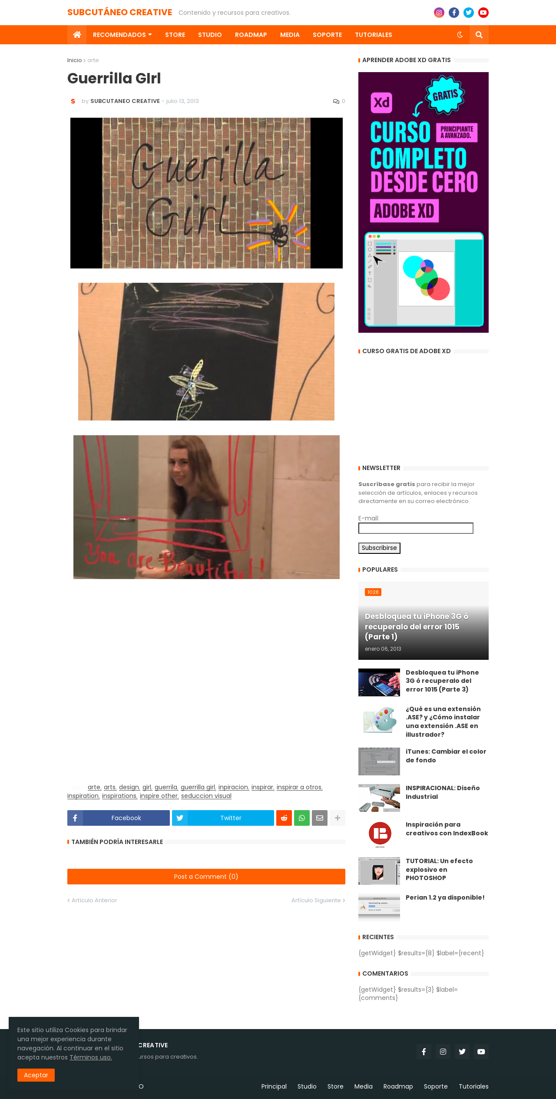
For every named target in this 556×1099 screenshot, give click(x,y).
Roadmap (398, 1086)
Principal (274, 1086)
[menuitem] (76, 34)
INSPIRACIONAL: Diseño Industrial (443, 792)
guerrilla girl (198, 787)
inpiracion (233, 787)
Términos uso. (91, 1057)
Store (336, 1086)
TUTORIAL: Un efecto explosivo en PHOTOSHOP (439, 869)
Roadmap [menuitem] (251, 34)
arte (93, 60)
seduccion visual (206, 796)
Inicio (74, 60)
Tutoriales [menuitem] (373, 34)
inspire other (159, 796)
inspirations (119, 796)
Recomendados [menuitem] (119, 34)
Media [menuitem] (290, 34)
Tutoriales (474, 1086)
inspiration (83, 796)
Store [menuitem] (175, 34)
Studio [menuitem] (210, 34)
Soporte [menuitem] (327, 34)
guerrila (166, 787)
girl (146, 787)
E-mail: (368, 518)
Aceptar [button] (36, 1075)
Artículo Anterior (94, 900)
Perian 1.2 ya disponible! (445, 898)
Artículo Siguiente (316, 900)
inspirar (262, 787)
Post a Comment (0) (206, 876)
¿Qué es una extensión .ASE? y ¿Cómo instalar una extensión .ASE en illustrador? (443, 722)
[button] (460, 34)
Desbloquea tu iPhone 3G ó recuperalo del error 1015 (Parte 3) (442, 681)
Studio (307, 1086)
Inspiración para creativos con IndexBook (447, 829)
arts (110, 787)
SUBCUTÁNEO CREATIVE (119, 12)
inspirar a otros (299, 787)
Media (363, 1086)
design (129, 787)
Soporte (436, 1086)
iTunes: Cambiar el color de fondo (446, 756)
